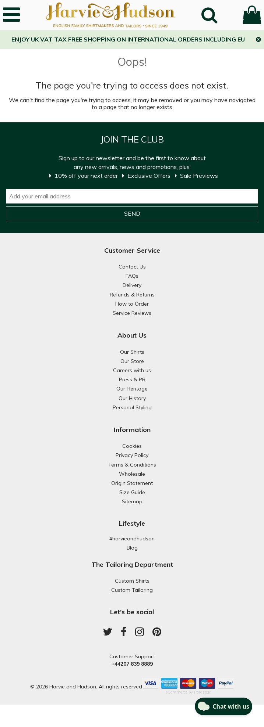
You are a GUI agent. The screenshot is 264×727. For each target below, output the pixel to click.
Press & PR (132, 379)
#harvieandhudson (132, 538)
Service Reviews (132, 313)
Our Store (132, 361)
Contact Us (132, 266)
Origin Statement (132, 483)
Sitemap (132, 501)
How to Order (132, 303)
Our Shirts (132, 352)
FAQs (132, 276)
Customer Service (132, 250)
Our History (132, 398)
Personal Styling (132, 407)
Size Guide (132, 492)
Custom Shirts (132, 580)
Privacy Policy (132, 455)
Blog (132, 547)
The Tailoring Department (132, 564)
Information (132, 429)
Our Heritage (132, 388)
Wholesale (132, 474)
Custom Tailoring (132, 590)
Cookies (132, 446)
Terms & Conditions (132, 464)
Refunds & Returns (132, 294)
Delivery (132, 285)
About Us (132, 335)
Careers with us (132, 370)
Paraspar (202, 692)
